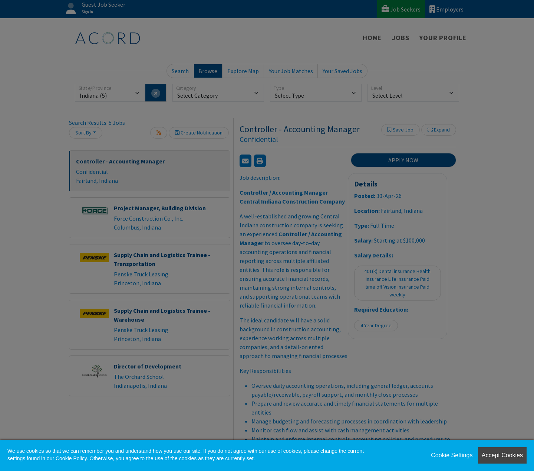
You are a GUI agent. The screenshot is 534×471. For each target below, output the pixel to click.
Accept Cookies (502, 455)
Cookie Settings (451, 455)
